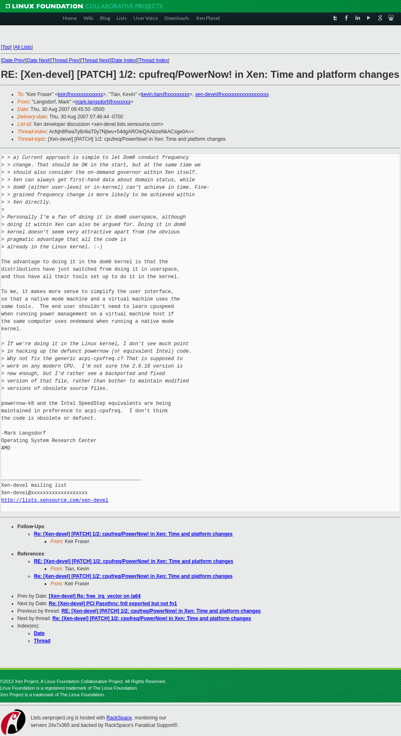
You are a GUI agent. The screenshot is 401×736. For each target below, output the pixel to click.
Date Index (124, 60)
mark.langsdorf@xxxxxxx (103, 102)
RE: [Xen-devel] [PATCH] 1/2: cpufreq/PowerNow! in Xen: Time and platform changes (133, 561)
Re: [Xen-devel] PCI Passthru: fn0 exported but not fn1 (113, 603)
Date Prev (13, 60)
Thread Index (153, 60)
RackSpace (118, 718)
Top (6, 47)
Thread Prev (65, 60)
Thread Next (95, 60)
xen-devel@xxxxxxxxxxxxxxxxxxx (232, 94)
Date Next (38, 60)
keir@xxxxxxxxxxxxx (80, 94)
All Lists (22, 47)
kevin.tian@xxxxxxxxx (165, 94)
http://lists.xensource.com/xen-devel (54, 500)
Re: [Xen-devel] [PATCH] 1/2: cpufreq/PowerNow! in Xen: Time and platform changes (133, 534)
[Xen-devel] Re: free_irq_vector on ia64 (95, 596)
